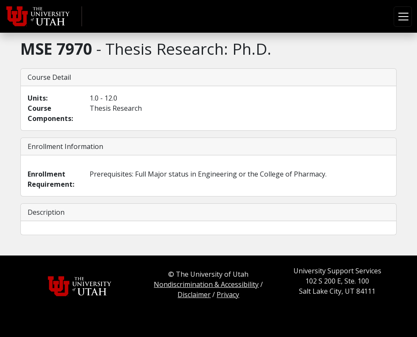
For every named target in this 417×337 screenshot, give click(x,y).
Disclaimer (194, 294)
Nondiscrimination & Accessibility (206, 284)
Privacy (228, 294)
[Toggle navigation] (403, 16)
